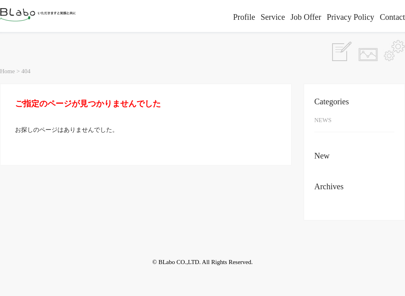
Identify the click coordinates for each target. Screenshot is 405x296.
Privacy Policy (350, 17)
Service (273, 17)
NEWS (323, 120)
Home (7, 71)
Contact (392, 17)
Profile (244, 17)
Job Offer (305, 17)
